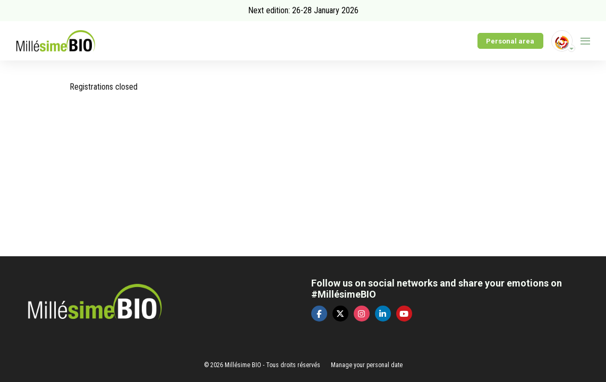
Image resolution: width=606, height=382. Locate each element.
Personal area (510, 41)
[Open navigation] (585, 40)
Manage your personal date (367, 365)
